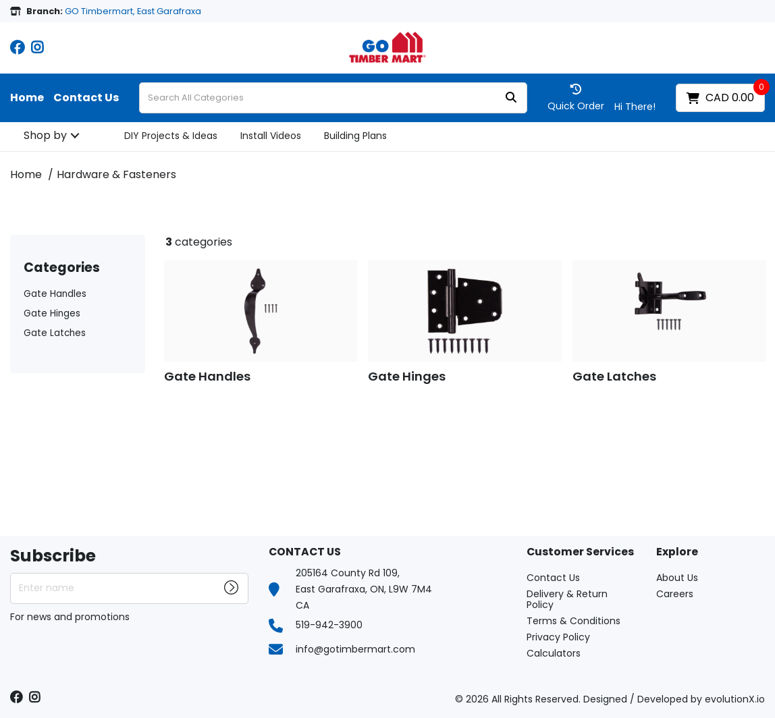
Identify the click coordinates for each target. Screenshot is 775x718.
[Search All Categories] (333, 97)
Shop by (45, 135)
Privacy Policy (558, 637)
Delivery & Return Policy (567, 599)
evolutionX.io (735, 699)
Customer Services (580, 552)
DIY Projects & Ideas (170, 135)
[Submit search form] (511, 98)
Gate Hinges (52, 313)
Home (27, 97)
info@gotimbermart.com (355, 649)
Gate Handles (55, 293)
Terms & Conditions (573, 621)
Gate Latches (55, 333)
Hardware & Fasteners (116, 174)
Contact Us (86, 97)
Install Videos (270, 135)
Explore (677, 552)
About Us (677, 577)
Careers (674, 594)
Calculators (554, 653)
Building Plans (355, 135)
